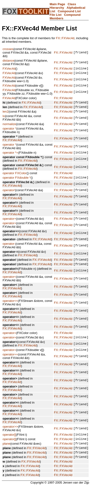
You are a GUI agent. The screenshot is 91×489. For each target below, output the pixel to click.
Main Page (57, 4)
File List (55, 15)
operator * (9, 133)
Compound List (69, 11)
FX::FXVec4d (65, 38)
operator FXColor (15, 179)
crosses (8, 49)
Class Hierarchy (63, 5)
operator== (10, 360)
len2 (5, 115)
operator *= (10, 158)
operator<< (10, 305)
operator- (9, 252)
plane (6, 442)
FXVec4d (9, 69)
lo (4, 120)
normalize (9, 129)
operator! (9, 197)
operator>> (10, 424)
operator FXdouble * (17, 183)
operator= (9, 337)
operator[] (9, 432)
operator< (9, 286)
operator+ (9, 226)
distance (8, 60)
